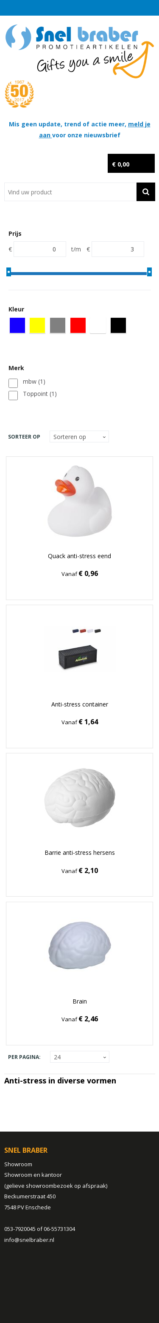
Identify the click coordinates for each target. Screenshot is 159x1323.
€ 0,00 (120, 164)
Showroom (18, 1164)
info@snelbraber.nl (29, 1240)
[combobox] (70, 192)
